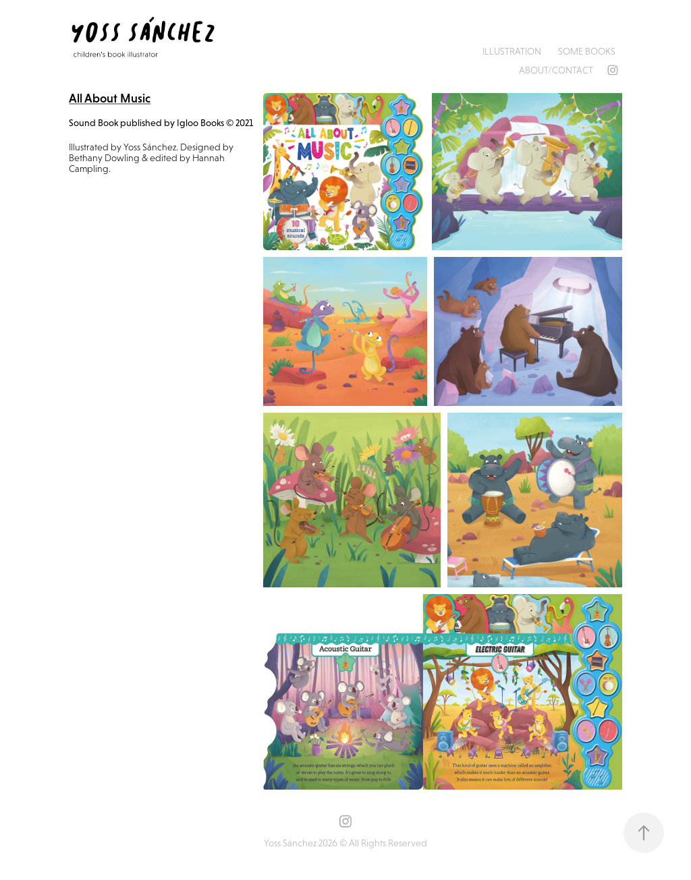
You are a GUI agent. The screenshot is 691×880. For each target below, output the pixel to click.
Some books (586, 51)
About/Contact (556, 70)
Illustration (511, 51)
